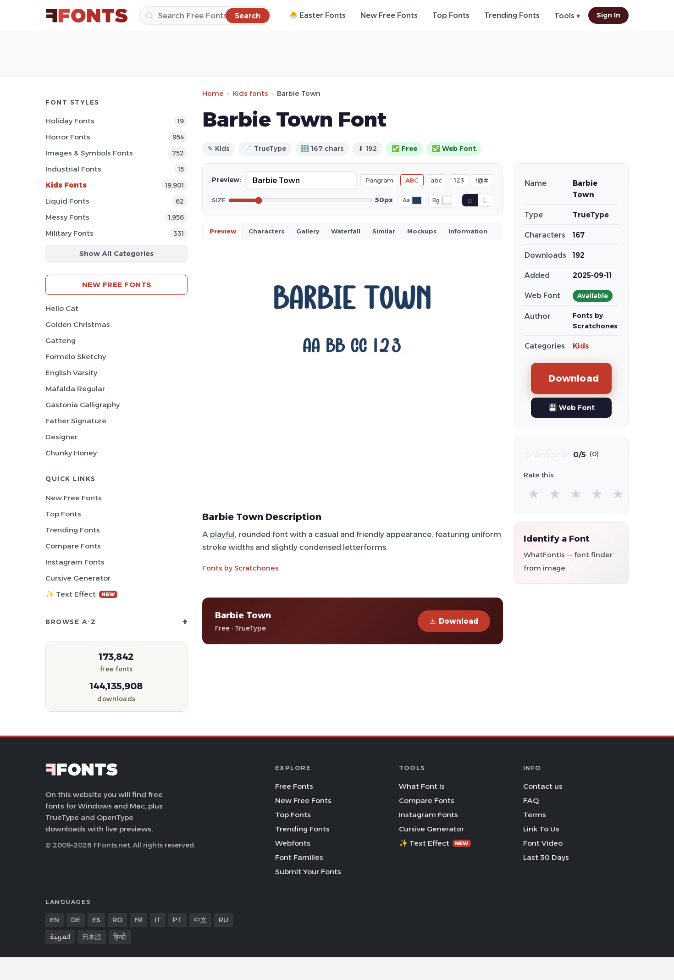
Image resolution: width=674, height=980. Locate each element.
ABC (412, 180)
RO (117, 920)
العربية (60, 937)
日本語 (91, 937)
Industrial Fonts (73, 169)
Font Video (543, 843)
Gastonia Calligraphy (82, 404)
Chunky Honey (71, 452)
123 (459, 180)
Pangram (379, 180)
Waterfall (345, 231)
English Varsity (71, 372)
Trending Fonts (512, 15)
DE (75, 920)
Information (467, 231)
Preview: (226, 180)
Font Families (299, 857)
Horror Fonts (67, 137)
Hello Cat (61, 308)
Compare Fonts (73, 546)
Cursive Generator (77, 578)
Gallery (307, 231)
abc (436, 180)
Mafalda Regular (75, 388)
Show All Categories (116, 253)
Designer (61, 436)
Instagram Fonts (75, 562)
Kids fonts (250, 93)
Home (213, 93)
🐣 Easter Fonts (317, 15)
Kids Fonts (66, 185)
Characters (266, 231)
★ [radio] (534, 494)
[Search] (205, 15)
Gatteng (60, 340)
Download (454, 621)
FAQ (531, 800)
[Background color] (446, 200)
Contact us (543, 786)
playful (222, 534)
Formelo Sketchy (75, 356)
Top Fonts (451, 15)
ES (96, 920)
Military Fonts (69, 233)
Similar (383, 231)
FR (138, 920)
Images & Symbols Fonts (89, 153)
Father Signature (75, 420)
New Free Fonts (389, 15)
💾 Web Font (571, 407)
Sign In (608, 15)
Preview (223, 231)
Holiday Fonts (69, 120)
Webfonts (292, 843)
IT (158, 920)
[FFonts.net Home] (86, 15)
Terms (534, 814)
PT (177, 920)
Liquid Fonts (67, 201)
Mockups (421, 231)
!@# (482, 180)
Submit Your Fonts (308, 871)
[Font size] (300, 200)
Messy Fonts (67, 217)
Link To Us (541, 829)
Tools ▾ (567, 15)
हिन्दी (119, 937)
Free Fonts (294, 786)
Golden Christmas (77, 324)
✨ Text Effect (81, 594)
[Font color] (416, 200)
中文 (200, 920)
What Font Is (422, 786)
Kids (581, 346)
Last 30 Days (546, 857)
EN (54, 920)
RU (223, 920)
